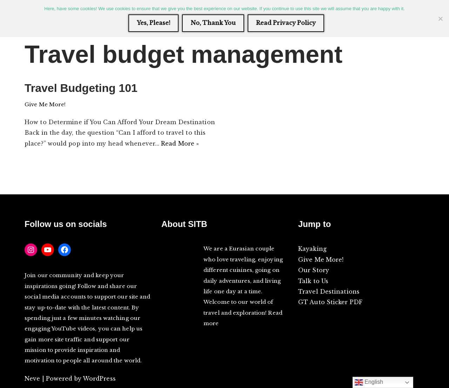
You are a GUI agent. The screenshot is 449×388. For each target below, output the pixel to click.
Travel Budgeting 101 (81, 88)
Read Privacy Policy (286, 22)
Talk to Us (313, 281)
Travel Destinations (329, 291)
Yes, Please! (153, 22)
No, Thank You (213, 22)
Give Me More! (45, 104)
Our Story (313, 270)
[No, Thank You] (440, 18)
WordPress (99, 378)
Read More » (180, 143)
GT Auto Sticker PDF (330, 302)
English (369, 382)
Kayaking (312, 248)
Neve (32, 378)
